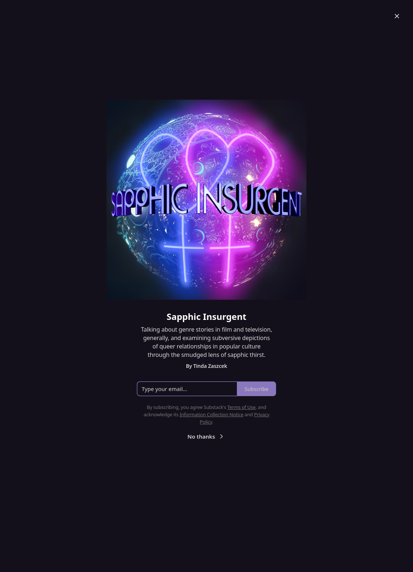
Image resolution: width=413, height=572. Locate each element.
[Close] (397, 16)
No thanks (206, 436)
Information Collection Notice (211, 414)
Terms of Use (241, 407)
